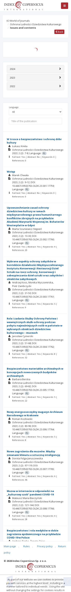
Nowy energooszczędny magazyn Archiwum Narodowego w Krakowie (35, 413)
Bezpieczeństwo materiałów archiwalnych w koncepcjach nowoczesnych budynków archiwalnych (35, 372)
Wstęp (11, 171)
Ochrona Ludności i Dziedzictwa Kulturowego (35, 24)
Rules (26, 546)
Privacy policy (45, 546)
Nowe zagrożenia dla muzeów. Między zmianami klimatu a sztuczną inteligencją (33, 453)
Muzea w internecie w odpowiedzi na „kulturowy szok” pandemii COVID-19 (30, 492)
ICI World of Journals (18, 20)
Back (59, 31)
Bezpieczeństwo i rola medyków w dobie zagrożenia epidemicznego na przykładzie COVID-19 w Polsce (34, 534)
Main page (10, 546)
